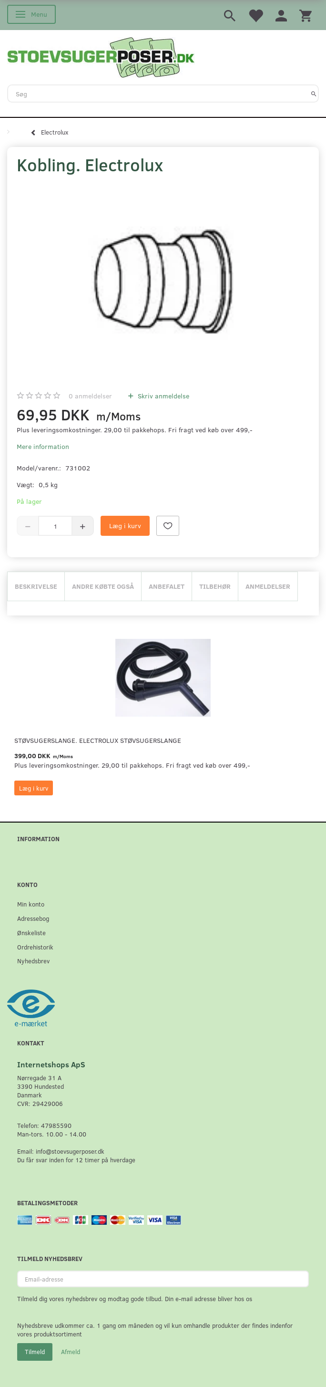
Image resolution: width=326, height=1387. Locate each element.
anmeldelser (90, 395)
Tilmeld (35, 1351)
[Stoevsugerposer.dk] (101, 56)
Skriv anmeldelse (162, 395)
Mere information (43, 446)
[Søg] (313, 93)
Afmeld (70, 1351)
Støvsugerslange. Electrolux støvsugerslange (97, 740)
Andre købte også (103, 586)
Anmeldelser (267, 586)
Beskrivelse (36, 586)
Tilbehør (215, 586)
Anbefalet (166, 586)
